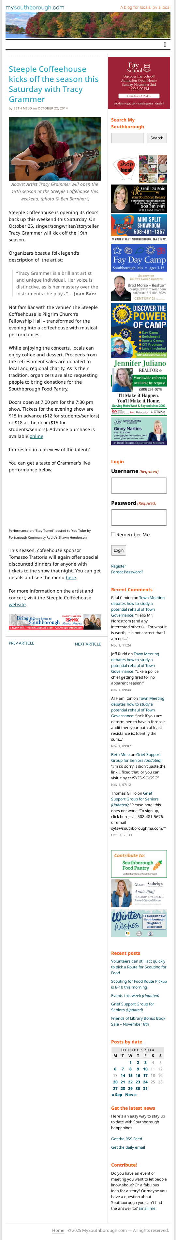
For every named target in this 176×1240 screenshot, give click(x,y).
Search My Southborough (127, 123)
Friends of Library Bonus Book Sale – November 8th (138, 1021)
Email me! (147, 1208)
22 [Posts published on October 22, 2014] (130, 1082)
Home (58, 1230)
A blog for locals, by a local (145, 7)
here (71, 577)
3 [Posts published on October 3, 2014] (145, 1062)
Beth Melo (22, 108)
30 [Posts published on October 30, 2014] (138, 1088)
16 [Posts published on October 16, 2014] (138, 1075)
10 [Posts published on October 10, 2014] (145, 1069)
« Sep (116, 1094)
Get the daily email (128, 1147)
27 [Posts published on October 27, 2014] (115, 1088)
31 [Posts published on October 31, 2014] (145, 1088)
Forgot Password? (127, 572)
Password (133, 503)
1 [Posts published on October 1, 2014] (130, 1062)
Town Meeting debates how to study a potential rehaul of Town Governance (138, 606)
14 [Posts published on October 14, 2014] (123, 1075)
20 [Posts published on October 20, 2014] (115, 1082)
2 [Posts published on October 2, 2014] (138, 1062)
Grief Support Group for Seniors (136, 757)
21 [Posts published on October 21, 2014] (123, 1082)
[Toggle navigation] (165, 44)
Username (135, 471)
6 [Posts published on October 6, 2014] (115, 1069)
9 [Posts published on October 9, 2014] (138, 1069)
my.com (35, 7)
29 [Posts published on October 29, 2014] (130, 1088)
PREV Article (21, 643)
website (17, 604)
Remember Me (133, 534)
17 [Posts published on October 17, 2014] (145, 1075)
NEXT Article (88, 644)
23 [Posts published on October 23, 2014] (138, 1082)
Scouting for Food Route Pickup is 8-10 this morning (139, 984)
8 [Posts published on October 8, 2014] (130, 1069)
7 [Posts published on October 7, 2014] (123, 1069)
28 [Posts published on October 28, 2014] (123, 1088)
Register (118, 566)
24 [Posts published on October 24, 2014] (145, 1082)
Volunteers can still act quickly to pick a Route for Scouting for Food (139, 967)
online (36, 436)
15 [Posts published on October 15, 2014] (130, 1075)
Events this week (135, 995)
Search (157, 138)
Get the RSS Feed (126, 1139)
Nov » (131, 1094)
